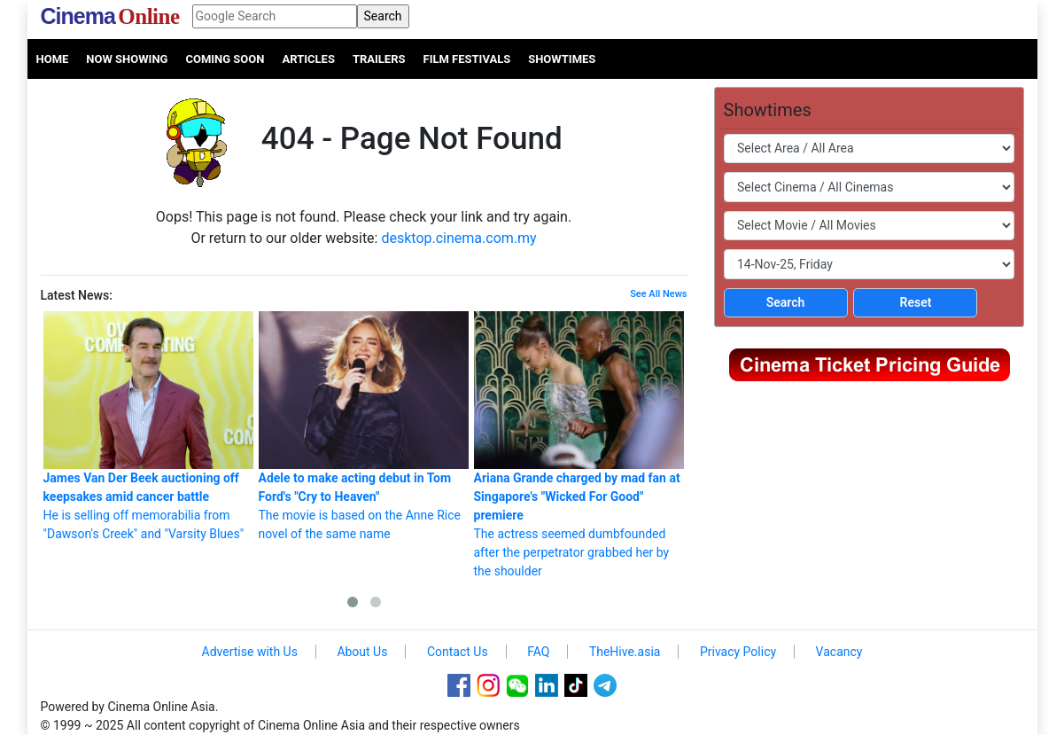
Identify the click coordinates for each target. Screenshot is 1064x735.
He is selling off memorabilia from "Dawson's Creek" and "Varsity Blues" (148, 426)
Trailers (379, 59)
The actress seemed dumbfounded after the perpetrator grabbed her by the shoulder (579, 444)
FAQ (538, 652)
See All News (658, 294)
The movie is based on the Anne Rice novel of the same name (364, 426)
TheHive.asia (625, 652)
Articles (308, 59)
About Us (362, 652)
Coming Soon (224, 59)
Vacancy (839, 652)
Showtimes (561, 59)
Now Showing (126, 59)
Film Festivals (467, 59)
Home (52, 59)
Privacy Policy (738, 652)
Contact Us (457, 652)
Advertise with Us (250, 652)
